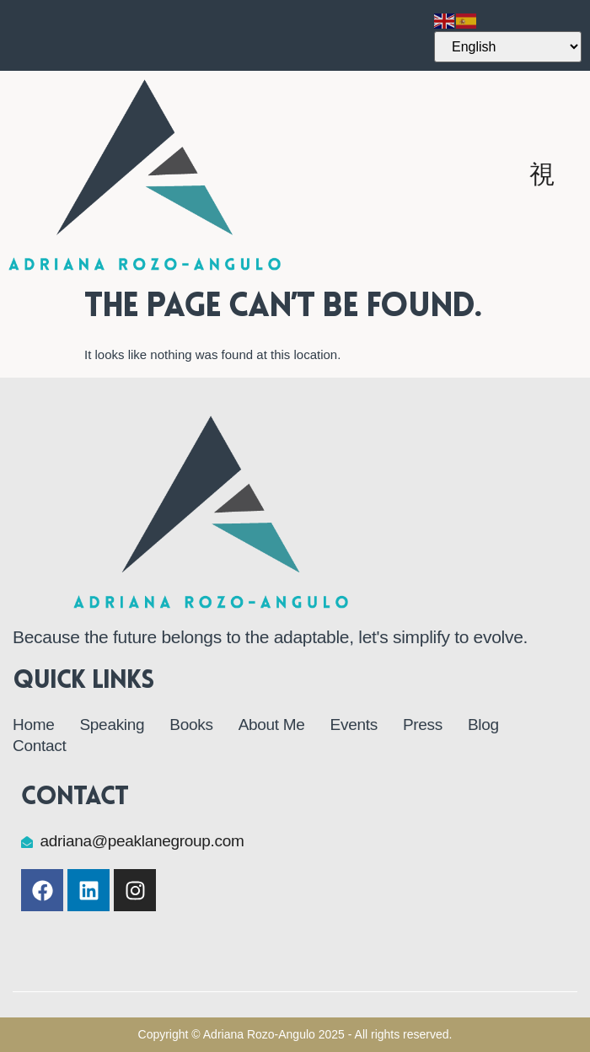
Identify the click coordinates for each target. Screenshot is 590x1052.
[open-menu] (543, 174)
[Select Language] (508, 46)
